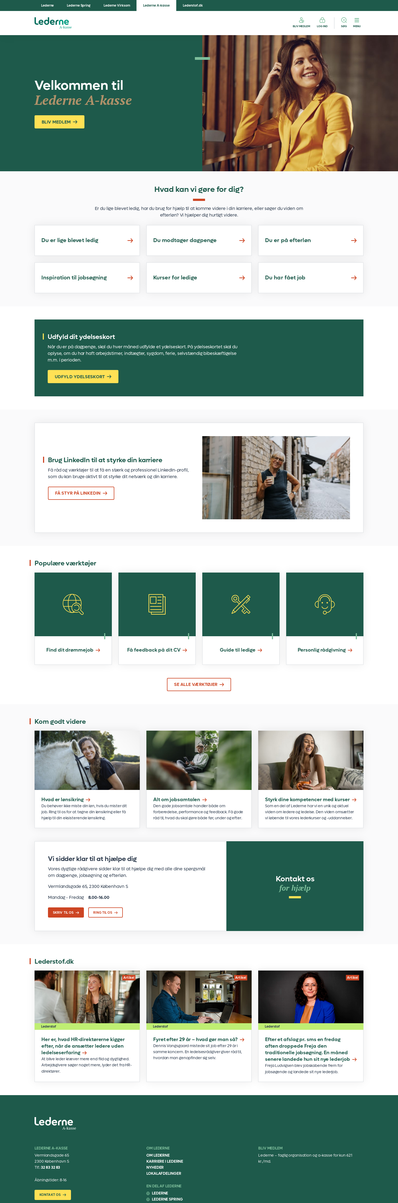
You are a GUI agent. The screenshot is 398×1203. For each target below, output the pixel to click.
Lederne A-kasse (156, 5)
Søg (344, 26)
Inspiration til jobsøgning (87, 278)
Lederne (47, 5)
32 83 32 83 (50, 1167)
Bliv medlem (301, 26)
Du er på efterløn (310, 240)
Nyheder (155, 1167)
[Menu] (357, 23)
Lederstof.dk (193, 5)
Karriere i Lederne (164, 1161)
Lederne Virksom (117, 5)
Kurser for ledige (199, 278)
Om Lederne (158, 1155)
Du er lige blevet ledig (87, 240)
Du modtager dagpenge (199, 240)
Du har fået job (310, 278)
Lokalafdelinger (163, 1173)
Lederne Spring (78, 5)
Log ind (322, 26)
